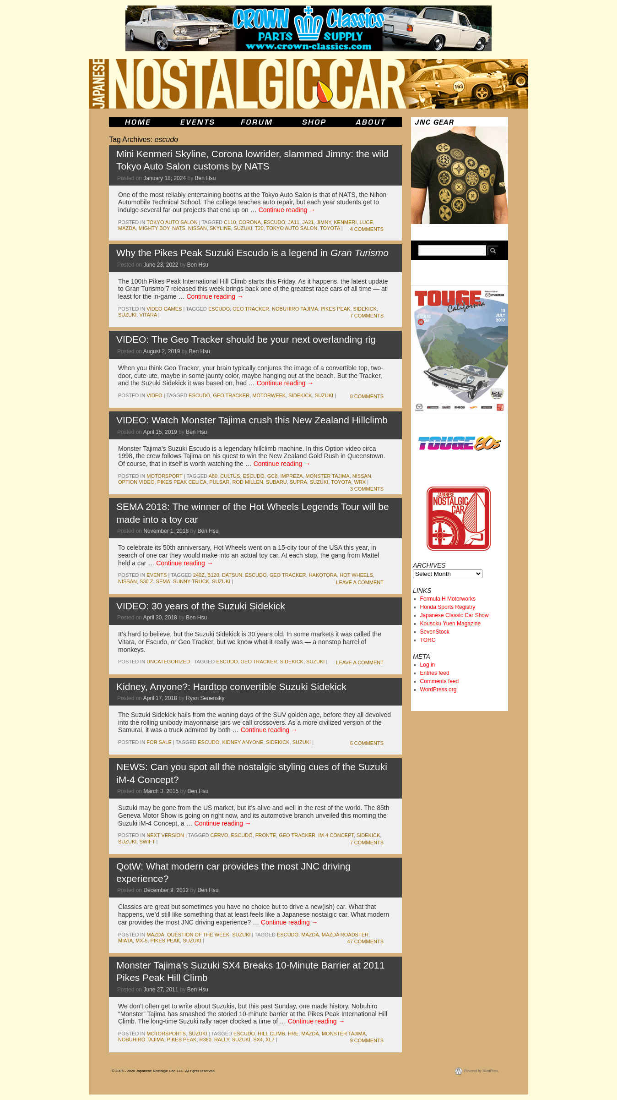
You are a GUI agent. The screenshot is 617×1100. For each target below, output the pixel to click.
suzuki (243, 228)
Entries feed (434, 673)
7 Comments (367, 315)
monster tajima (327, 476)
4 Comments (367, 229)
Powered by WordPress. (481, 1071)
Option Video (136, 482)
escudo (274, 222)
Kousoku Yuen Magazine (450, 623)
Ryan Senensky (205, 698)
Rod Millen (247, 482)
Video (154, 395)
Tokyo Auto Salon (171, 222)
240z (199, 575)
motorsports (166, 1033)
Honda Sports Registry (448, 607)
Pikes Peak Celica (182, 482)
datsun (232, 575)
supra (298, 482)
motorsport (164, 476)
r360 (205, 1039)
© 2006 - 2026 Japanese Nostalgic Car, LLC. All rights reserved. (164, 1071)
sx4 (258, 1039)
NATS (178, 228)
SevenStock (434, 632)
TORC (428, 640)
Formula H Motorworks (448, 599)
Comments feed (439, 681)
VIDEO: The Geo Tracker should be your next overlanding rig (246, 339)
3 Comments (367, 489)
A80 (212, 476)
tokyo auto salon (291, 228)
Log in (427, 665)
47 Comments (365, 941)
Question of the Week (198, 934)
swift (147, 841)
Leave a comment (360, 582)
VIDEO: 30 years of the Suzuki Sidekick (200, 606)
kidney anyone (242, 742)
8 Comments (367, 396)
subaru (276, 482)
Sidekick (365, 309)
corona (250, 222)
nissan (197, 228)
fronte (265, 835)
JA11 (293, 222)
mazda (127, 228)
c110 (230, 222)
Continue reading (287, 209)
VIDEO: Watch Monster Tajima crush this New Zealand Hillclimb (252, 420)
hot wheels (356, 575)
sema (163, 581)
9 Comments (367, 1040)
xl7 (270, 1039)
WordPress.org (438, 689)
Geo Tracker (251, 309)
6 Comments (367, 743)
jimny (324, 222)
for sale (158, 742)
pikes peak (336, 309)
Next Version (165, 835)
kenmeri (345, 222)
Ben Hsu (205, 178)
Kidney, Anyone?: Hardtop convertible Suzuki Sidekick (231, 686)
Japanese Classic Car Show (454, 615)
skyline (220, 228)
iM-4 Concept (336, 835)
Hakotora (323, 575)
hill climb (271, 1033)
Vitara (148, 314)
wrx (360, 482)
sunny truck (191, 581)
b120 (213, 575)
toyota (330, 228)
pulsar (219, 482)
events (156, 575)
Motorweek (269, 395)
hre (293, 1033)
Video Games (164, 309)
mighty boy (154, 228)
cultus (230, 476)
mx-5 (141, 940)
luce (366, 222)
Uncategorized (168, 661)
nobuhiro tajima (295, 309)
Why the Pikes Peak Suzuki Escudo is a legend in (252, 252)
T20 (259, 228)
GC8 (272, 476)
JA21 (308, 222)
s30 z (146, 581)
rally (221, 1039)
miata (125, 940)
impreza (291, 476)
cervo (219, 835)
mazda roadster (345, 934)
